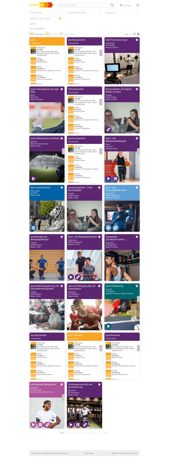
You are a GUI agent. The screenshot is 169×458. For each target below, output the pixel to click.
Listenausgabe (134, 34)
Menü (138, 5)
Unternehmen (36, 453)
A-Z (131, 34)
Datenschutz (64, 453)
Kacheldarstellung (138, 34)
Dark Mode (89, 453)
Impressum (55, 453)
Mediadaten (46, 453)
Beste (127, 34)
